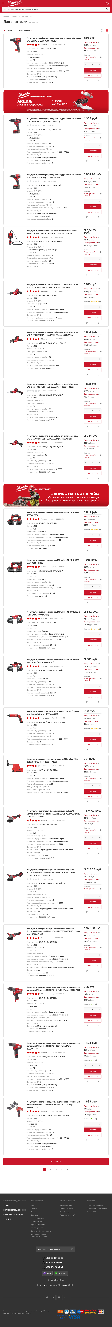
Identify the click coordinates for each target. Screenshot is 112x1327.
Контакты (34, 1208)
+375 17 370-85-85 (54, 1267)
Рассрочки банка (91, 42)
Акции (6, 1205)
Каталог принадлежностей (97, 1208)
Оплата (33, 1212)
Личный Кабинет (66, 1205)
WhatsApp (60, 1273)
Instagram (47, 1297)
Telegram (53, 1297)
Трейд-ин (7, 1219)
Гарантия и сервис (38, 1224)
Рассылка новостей (67, 1215)
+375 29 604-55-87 (54, 1263)
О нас (33, 1205)
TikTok (64, 1297)
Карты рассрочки (91, 48)
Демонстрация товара (39, 1228)
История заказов (66, 1208)
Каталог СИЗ (91, 1212)
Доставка (34, 1215)
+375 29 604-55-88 (54, 1258)
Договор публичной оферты (41, 1231)
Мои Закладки (65, 1212)
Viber (47, 1273)
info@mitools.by (57, 1280)
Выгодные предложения (14, 1210)
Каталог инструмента (95, 1205)
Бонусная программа (13, 1214)
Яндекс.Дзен (59, 1297)
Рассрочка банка (37, 1221)
